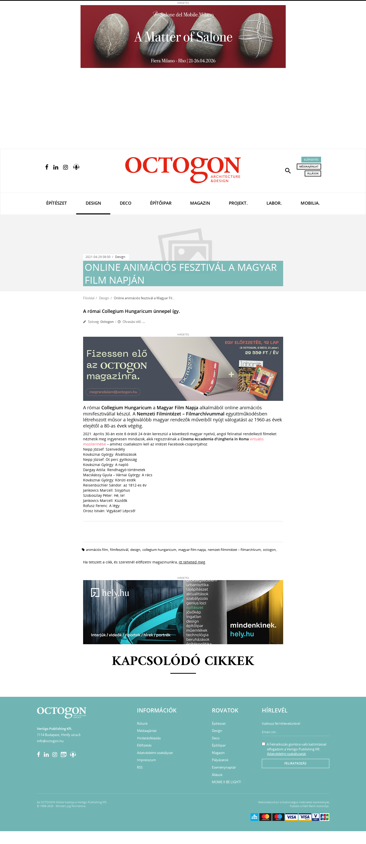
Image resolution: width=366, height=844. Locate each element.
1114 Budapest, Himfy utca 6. (59, 734)
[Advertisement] (183, 110)
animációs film (97, 549)
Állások (313, 173)
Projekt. (238, 203)
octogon (269, 549)
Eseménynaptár (224, 767)
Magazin (200, 203)
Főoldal (88, 298)
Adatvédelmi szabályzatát (286, 753)
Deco (125, 203)
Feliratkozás (295, 763)
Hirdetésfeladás (149, 738)
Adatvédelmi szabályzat (155, 752)
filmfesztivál (119, 549)
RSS (140, 767)
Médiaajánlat (309, 166)
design (135, 549)
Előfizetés (311, 159)
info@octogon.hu (50, 741)
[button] (288, 170)
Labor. (274, 203)
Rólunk (142, 723)
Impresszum (146, 760)
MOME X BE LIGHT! (226, 782)
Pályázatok (220, 760)
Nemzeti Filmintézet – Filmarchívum (234, 549)
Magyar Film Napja (192, 549)
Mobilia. (310, 203)
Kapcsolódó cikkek (183, 661)
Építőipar (161, 203)
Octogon (107, 321)
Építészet (56, 203)
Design (93, 203)
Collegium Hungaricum (159, 549)
